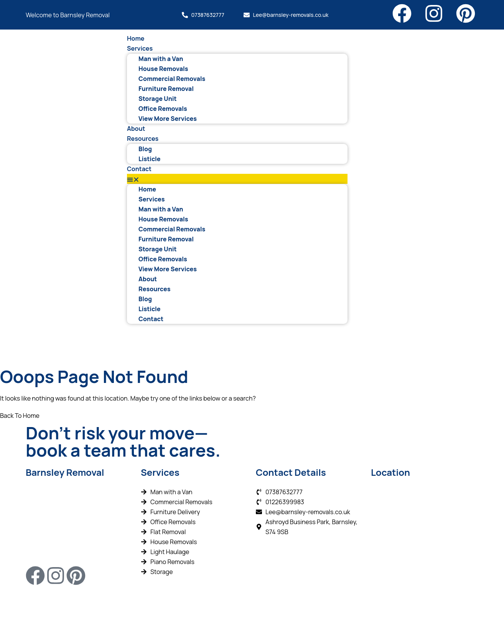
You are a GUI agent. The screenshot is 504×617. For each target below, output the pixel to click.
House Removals (163, 68)
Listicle (149, 159)
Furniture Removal (166, 88)
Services (140, 48)
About (136, 128)
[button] (237, 179)
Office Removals (162, 108)
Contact (139, 169)
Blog (145, 149)
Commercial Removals (171, 78)
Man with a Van (160, 58)
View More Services (167, 118)
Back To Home (20, 415)
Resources (142, 138)
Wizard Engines (211, 601)
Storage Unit (157, 98)
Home (135, 38)
